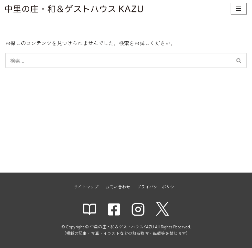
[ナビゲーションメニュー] (239, 8)
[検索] (118, 60)
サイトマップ (86, 186)
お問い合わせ (117, 186)
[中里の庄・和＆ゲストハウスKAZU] (74, 9)
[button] (238, 60)
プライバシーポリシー (157, 186)
